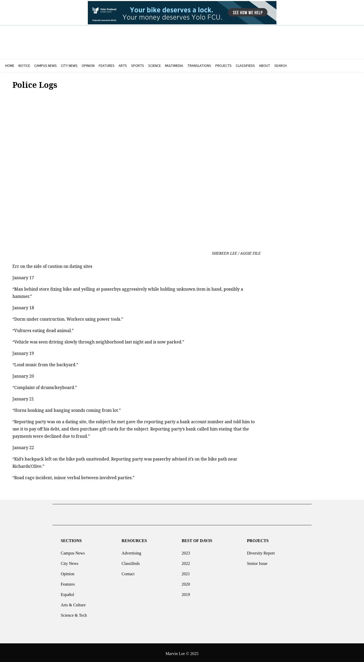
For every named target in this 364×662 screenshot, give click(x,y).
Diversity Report (261, 551)
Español (67, 592)
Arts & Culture (73, 603)
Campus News (73, 551)
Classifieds (131, 561)
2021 (186, 572)
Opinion (67, 572)
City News (69, 561)
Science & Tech (74, 613)
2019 (186, 592)
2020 (186, 582)
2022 (186, 561)
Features (68, 582)
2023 (186, 551)
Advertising (131, 551)
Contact (128, 572)
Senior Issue (257, 561)
